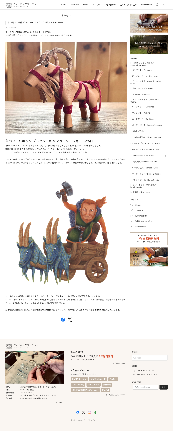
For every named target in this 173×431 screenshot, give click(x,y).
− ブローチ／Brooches (140, 95)
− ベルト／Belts (137, 131)
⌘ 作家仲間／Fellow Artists (142, 156)
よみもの (96, 5)
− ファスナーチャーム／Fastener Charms (144, 101)
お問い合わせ (110, 5)
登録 (163, 387)
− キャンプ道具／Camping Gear (144, 168)
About (85, 5)
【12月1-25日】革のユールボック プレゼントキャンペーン (36, 22)
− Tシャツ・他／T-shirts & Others (145, 143)
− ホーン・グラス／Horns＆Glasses (145, 174)
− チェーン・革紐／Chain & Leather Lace (146, 82)
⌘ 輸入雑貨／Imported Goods (143, 162)
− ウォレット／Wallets (140, 113)
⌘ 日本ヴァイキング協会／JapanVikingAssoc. (142, 64)
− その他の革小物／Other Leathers (145, 137)
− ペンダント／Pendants (141, 70)
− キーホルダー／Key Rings (142, 107)
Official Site (146, 5)
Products (75, 5)
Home (63, 5)
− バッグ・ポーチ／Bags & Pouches (146, 125)
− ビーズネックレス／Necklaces (144, 76)
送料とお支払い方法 (128, 5)
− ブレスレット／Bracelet (141, 88)
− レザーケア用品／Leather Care (144, 149)
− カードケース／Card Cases (143, 119)
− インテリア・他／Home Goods (144, 180)
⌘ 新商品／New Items (140, 192)
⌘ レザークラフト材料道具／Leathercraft (143, 186)
